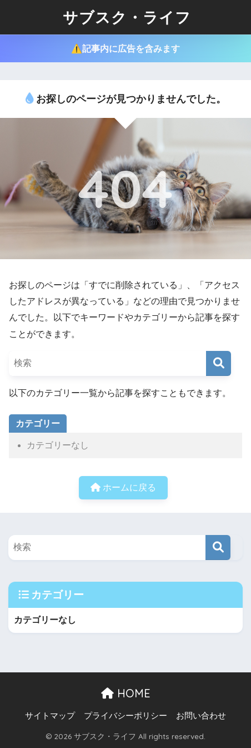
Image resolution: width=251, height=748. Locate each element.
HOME (125, 693)
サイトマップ (50, 715)
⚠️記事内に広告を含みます (125, 48)
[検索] (218, 363)
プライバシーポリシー (125, 715)
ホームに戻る (123, 487)
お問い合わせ (201, 715)
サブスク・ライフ (127, 17)
